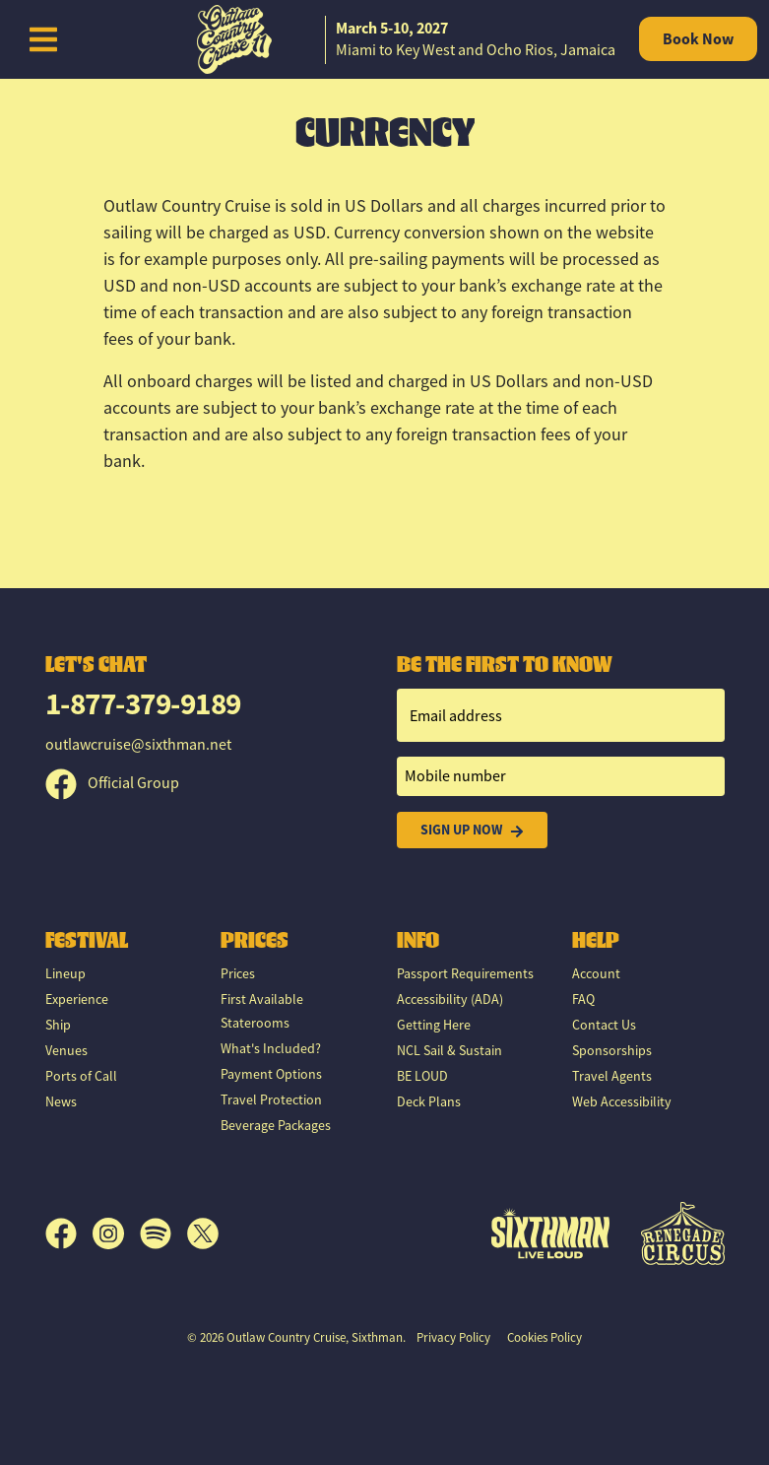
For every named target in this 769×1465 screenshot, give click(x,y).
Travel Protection (271, 1099)
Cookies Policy (544, 1337)
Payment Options (271, 1074)
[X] (203, 1233)
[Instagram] (116, 1233)
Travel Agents (612, 1076)
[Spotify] (163, 1233)
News (61, 1101)
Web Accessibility (622, 1101)
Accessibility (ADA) (450, 999)
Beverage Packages (276, 1125)
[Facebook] (69, 1233)
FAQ (583, 999)
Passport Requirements (465, 973)
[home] (385, 39)
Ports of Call (81, 1076)
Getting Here (434, 1024)
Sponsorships (612, 1050)
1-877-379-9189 (143, 703)
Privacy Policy (453, 1337)
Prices (238, 973)
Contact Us (604, 1024)
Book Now (698, 39)
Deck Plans (429, 1101)
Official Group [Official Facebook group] (112, 783)
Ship (58, 1024)
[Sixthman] (550, 1233)
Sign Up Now (472, 830)
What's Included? (271, 1048)
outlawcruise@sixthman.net (138, 745)
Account (596, 973)
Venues (66, 1050)
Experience (76, 999)
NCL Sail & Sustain (449, 1050)
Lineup (65, 973)
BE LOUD (422, 1076)
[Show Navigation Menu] (43, 39)
